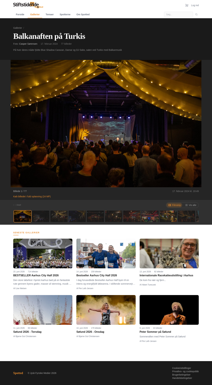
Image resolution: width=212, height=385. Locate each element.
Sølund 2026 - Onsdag (90, 331)
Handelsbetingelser (182, 378)
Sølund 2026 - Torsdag (27, 331)
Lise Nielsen (21, 288)
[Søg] (196, 14)
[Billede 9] (168, 216)
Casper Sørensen (28, 43)
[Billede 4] (77, 216)
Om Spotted (83, 14)
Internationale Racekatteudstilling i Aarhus (166, 275)
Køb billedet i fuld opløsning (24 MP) (32, 196)
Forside (20, 14)
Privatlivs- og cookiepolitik (185, 371)
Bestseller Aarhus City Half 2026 (96, 275)
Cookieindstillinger (181, 368)
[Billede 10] (186, 216)
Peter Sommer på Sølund (155, 331)
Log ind (195, 5)
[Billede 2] (40, 216)
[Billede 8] (150, 216)
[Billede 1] (22, 216)
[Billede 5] (95, 216)
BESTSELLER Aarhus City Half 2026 (36, 275)
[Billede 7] (131, 216)
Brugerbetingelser (181, 374)
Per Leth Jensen (86, 288)
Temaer (50, 14)
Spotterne (65, 14)
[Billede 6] (113, 216)
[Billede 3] (59, 216)
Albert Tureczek (149, 285)
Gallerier (35, 14)
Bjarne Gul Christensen (26, 336)
